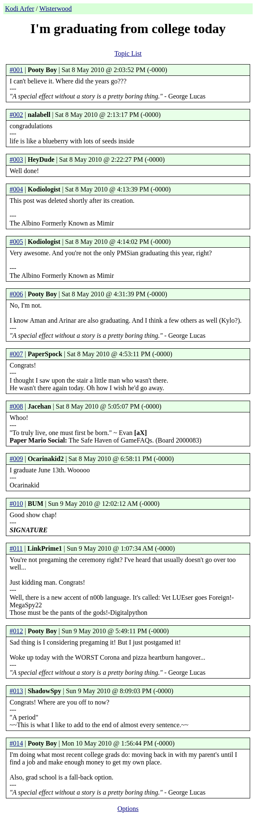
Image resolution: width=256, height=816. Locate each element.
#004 (16, 189)
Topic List (127, 53)
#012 (16, 631)
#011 (16, 548)
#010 (16, 503)
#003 (16, 159)
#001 (16, 69)
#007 (16, 353)
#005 (16, 241)
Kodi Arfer (19, 8)
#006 (16, 294)
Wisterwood (55, 8)
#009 (16, 458)
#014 (16, 743)
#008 (16, 406)
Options (128, 808)
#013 (16, 690)
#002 (16, 114)
